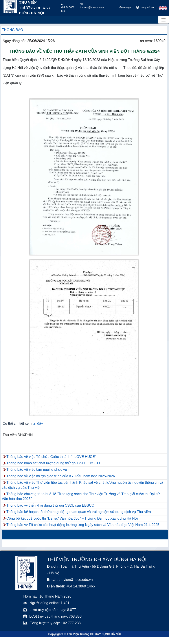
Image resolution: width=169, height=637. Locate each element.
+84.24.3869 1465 (68, 7)
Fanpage (125, 7)
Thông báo (12, 30)
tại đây (38, 423)
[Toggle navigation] (163, 20)
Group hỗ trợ (145, 7)
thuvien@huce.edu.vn (92, 6)
